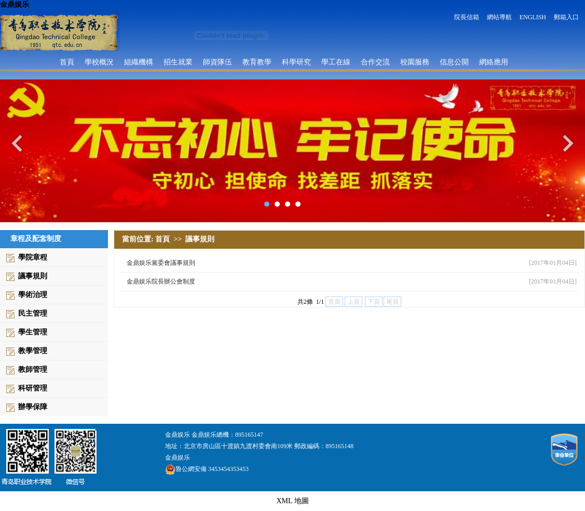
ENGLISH (533, 17)
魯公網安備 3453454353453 (207, 469)
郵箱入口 (566, 17)
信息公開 (454, 62)
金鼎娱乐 (14, 4)
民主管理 (32, 313)
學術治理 (32, 295)
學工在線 (335, 62)
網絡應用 (493, 62)
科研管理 (32, 388)
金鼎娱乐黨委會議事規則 (161, 262)
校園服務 (414, 62)
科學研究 (296, 62)
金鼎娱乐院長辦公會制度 (161, 281)
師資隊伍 (217, 62)
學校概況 (99, 62)
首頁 (67, 62)
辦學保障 (32, 407)
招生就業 (178, 62)
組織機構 (138, 62)
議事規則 (32, 276)
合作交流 (375, 62)
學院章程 (32, 257)
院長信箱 (466, 17)
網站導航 (499, 17)
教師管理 (32, 369)
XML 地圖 (292, 501)
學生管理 (32, 332)
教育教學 (256, 62)
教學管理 (32, 351)
